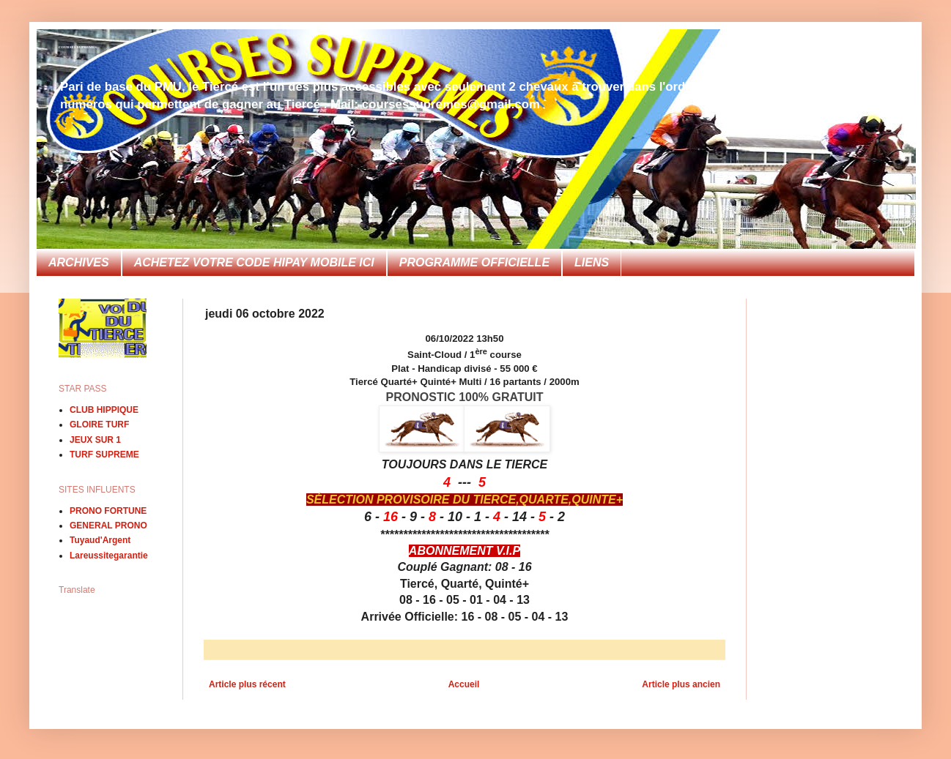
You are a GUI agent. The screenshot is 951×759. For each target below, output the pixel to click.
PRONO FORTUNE (108, 511)
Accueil (464, 684)
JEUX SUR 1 (95, 440)
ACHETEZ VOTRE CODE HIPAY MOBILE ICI (254, 262)
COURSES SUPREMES (78, 47)
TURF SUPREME (104, 454)
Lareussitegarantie (109, 555)
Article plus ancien (681, 684)
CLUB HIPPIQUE (104, 410)
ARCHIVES (78, 262)
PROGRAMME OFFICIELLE (474, 262)
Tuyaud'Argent (100, 540)
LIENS (591, 262)
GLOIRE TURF (99, 424)
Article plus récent (247, 684)
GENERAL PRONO (108, 525)
